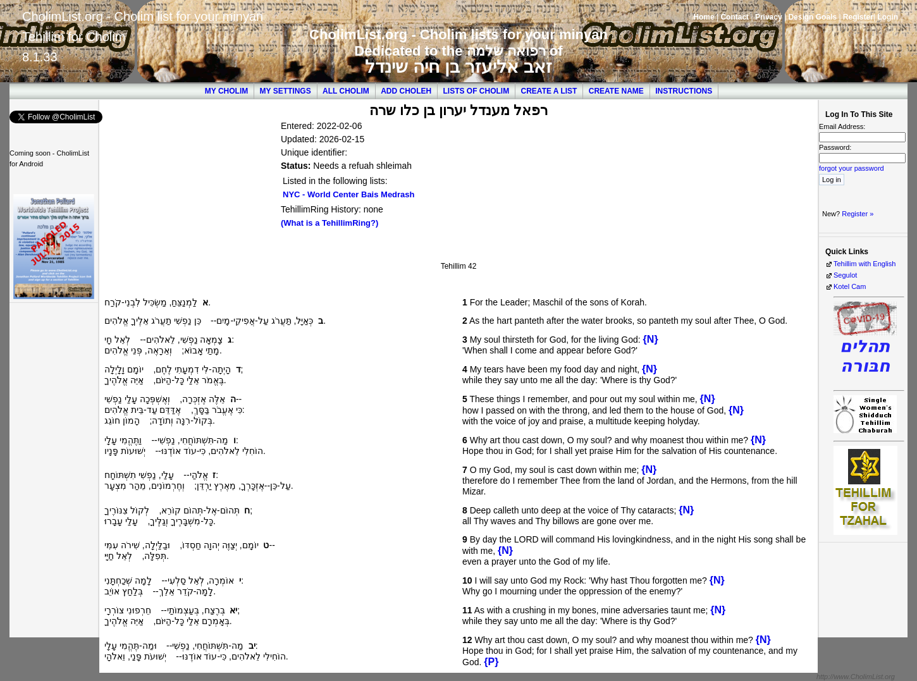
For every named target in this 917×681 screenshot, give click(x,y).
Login (887, 17)
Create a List (549, 91)
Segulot (845, 275)
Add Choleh (406, 91)
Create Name (616, 91)
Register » (857, 214)
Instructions (683, 91)
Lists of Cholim (476, 91)
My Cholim (226, 91)
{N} (650, 339)
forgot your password (851, 168)
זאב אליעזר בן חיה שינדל (458, 67)
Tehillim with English (864, 263)
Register (858, 17)
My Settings (285, 91)
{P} (491, 661)
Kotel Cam (850, 286)
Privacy (768, 17)
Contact (734, 17)
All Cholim (346, 91)
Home (703, 17)
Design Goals (812, 17)
